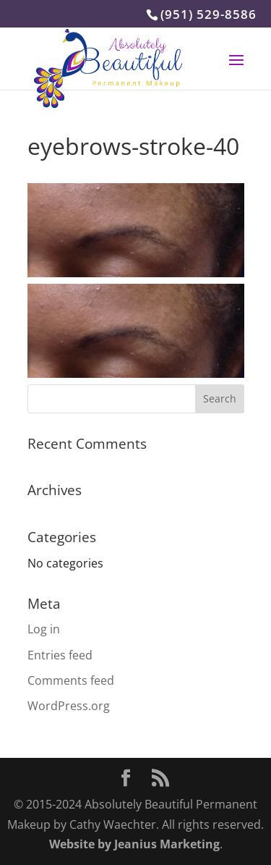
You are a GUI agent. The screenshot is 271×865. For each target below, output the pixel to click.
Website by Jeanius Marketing (134, 844)
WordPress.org (68, 706)
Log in (43, 629)
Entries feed (60, 655)
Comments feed (70, 680)
